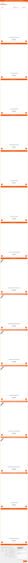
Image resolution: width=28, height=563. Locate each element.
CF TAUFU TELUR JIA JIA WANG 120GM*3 (14, 252)
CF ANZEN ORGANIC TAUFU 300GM (14, 37)
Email (18, 550)
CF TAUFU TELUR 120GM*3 (14, 216)
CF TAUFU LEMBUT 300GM (14, 180)
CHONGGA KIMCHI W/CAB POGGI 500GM (14, 323)
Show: (23, 7)
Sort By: (14, 7)
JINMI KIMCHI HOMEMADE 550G (14, 395)
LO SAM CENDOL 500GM (14, 502)
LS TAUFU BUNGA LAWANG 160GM (14, 538)
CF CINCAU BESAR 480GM (14, 73)
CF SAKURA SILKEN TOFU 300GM (14, 144)
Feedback (18, 553)
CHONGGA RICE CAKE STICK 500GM (14, 359)
